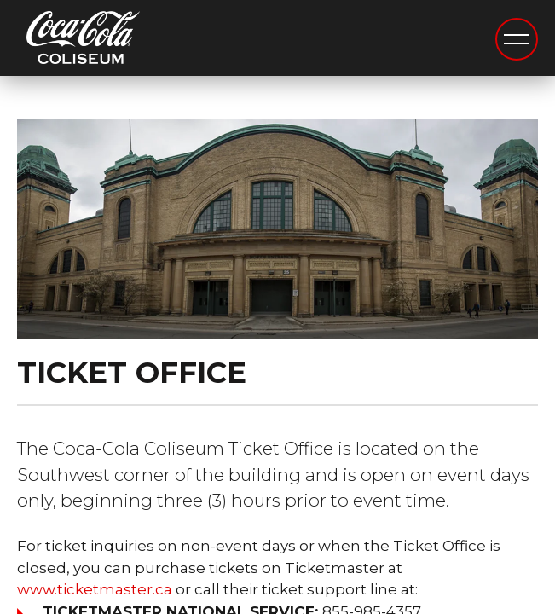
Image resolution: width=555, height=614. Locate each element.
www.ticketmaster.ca (94, 589)
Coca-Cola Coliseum (83, 40)
